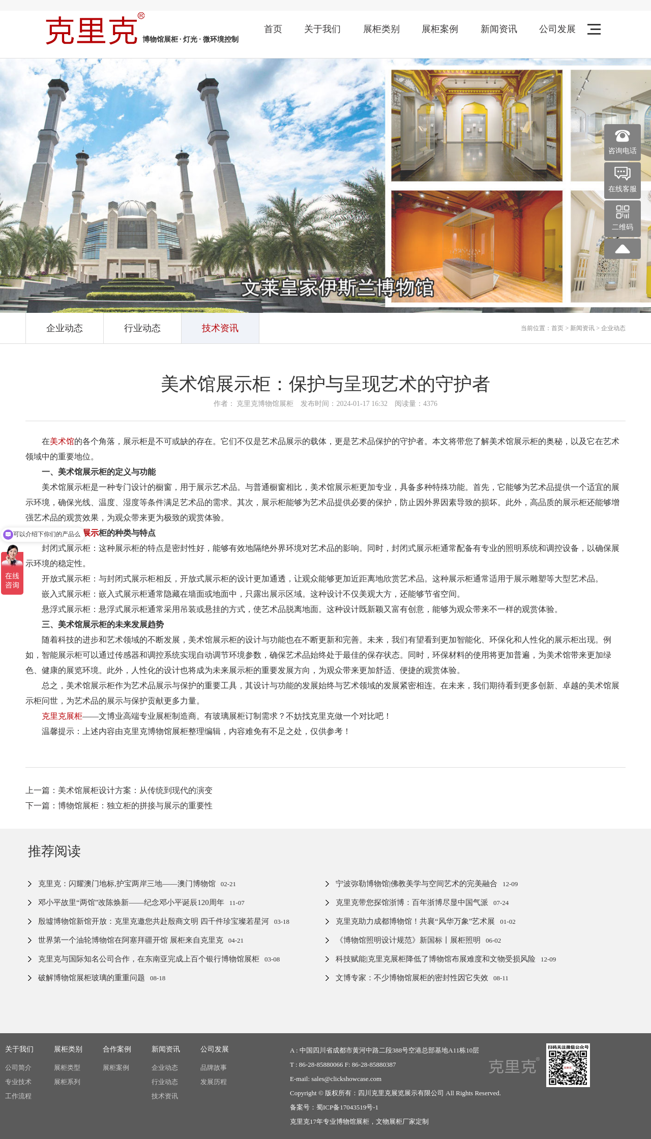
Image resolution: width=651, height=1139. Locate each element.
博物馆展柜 (352, 1121)
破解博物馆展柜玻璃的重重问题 (91, 978)
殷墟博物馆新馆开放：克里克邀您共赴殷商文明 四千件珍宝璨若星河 (153, 921)
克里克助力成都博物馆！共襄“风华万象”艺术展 (415, 921)
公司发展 (557, 29)
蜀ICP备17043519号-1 (347, 1107)
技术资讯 (220, 328)
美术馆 (62, 441)
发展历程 (213, 1082)
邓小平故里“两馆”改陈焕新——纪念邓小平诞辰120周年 (131, 902)
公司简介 (18, 1067)
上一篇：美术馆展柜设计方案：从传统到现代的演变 (119, 790)
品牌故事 (213, 1067)
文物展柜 (389, 1121)
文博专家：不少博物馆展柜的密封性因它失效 (412, 978)
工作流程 (18, 1096)
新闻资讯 (499, 29)
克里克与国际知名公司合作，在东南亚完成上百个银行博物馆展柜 (148, 959)
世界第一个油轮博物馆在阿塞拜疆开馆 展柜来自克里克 (130, 940)
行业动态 (142, 328)
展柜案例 (440, 29)
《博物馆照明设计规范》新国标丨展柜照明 (408, 940)
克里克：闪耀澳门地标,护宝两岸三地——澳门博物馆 (127, 884)
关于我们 (322, 29)
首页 (273, 29)
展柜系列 (67, 1082)
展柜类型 (67, 1067)
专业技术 (18, 1082)
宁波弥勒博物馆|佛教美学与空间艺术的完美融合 (416, 884)
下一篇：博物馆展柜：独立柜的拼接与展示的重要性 (119, 805)
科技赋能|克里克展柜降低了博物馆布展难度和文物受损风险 (436, 959)
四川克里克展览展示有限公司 (401, 1093)
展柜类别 (381, 29)
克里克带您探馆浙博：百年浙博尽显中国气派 (412, 902)
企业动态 (64, 328)
